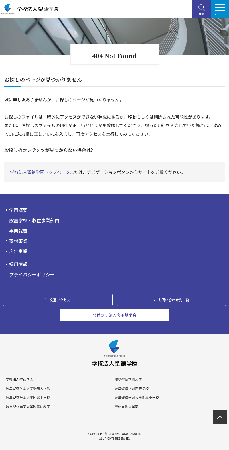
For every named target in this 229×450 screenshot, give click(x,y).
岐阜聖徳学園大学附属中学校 (28, 397)
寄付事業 (18, 241)
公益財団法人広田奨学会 (115, 315)
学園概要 (18, 210)
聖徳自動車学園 (126, 406)
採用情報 (18, 264)
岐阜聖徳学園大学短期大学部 (28, 388)
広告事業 (18, 251)
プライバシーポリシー (32, 274)
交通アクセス (60, 299)
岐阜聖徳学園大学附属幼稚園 (28, 406)
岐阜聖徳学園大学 (128, 379)
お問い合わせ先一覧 (173, 299)
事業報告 (18, 230)
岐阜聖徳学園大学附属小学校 (136, 397)
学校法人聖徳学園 (19, 379)
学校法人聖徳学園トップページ (40, 172)
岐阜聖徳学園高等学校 (131, 388)
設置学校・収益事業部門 (34, 220)
